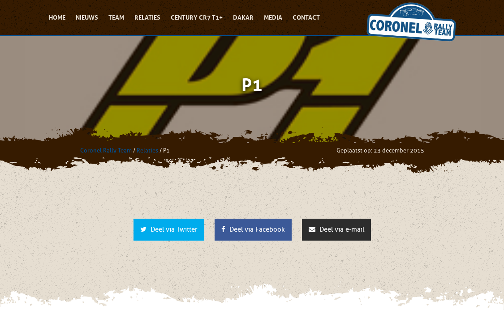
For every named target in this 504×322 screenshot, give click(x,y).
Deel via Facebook (253, 229)
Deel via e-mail (336, 229)
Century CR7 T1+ (197, 17)
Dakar (243, 17)
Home (57, 17)
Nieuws (87, 17)
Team (116, 17)
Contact (306, 17)
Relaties (147, 17)
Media (273, 17)
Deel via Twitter (169, 229)
